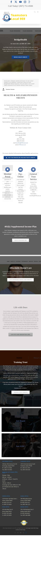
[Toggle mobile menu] (38, 12)
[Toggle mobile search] (35, 12)
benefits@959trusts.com (22, 143)
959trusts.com (22, 144)
